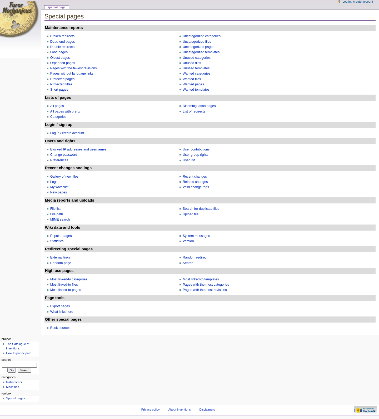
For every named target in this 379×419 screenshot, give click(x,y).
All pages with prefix (65, 111)
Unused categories (197, 58)
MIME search (60, 219)
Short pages (59, 89)
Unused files (192, 63)
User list (189, 160)
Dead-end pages (62, 41)
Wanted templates (196, 89)
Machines (12, 386)
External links (60, 257)
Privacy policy (150, 409)
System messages (196, 236)
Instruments (14, 382)
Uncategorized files (197, 41)
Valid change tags (196, 187)
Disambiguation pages (199, 106)
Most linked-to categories (68, 279)
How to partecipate (18, 353)
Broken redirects (62, 36)
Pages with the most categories (206, 284)
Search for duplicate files (201, 209)
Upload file (190, 214)
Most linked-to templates (201, 279)
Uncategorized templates (201, 52)
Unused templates (196, 68)
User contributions (196, 149)
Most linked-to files (64, 284)
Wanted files (192, 79)
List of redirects (194, 111)
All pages (57, 106)
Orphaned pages (62, 63)
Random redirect (195, 257)
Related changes (195, 182)
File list (55, 209)
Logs (54, 182)
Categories (58, 117)
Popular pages (61, 236)
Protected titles (61, 84)
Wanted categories (196, 73)
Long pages (59, 52)
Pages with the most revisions (205, 290)
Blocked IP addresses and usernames (78, 149)
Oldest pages (60, 58)
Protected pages (62, 79)
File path (56, 214)
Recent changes (195, 176)
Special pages (15, 398)
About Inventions (179, 409)
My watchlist (59, 187)
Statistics (57, 241)
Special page (56, 7)
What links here (61, 312)
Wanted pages (193, 84)
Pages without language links (71, 73)
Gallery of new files (64, 176)
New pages (58, 192)
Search (188, 263)
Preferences (59, 160)
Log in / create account (67, 133)
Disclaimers (207, 409)
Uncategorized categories (202, 36)
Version (188, 241)
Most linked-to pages (65, 290)
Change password (63, 155)
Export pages (60, 306)
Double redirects (62, 47)
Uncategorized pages (198, 47)
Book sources (60, 328)
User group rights (195, 155)
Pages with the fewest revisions (73, 68)
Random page (60, 263)
